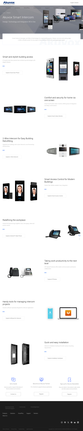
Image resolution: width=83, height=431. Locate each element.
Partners (56, 8)
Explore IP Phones (52, 279)
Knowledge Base (35, 407)
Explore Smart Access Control (55, 196)
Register (41, 394)
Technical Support (9, 408)
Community (22, 407)
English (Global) (74, 2)
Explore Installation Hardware (55, 358)
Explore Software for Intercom (13, 318)
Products (8, 8)
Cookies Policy (21, 429)
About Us (65, 8)
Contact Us (13, 394)
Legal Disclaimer (29, 429)
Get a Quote (13, 384)
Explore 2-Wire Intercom (12, 157)
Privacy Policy (14, 429)
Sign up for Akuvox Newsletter (69, 384)
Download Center (9, 407)
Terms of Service (6, 429)
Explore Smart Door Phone (12, 72)
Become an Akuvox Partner (41, 384)
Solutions (17, 8)
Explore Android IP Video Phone (14, 236)
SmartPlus (27, 8)
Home (4, 12)
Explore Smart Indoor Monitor (55, 116)
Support (47, 8)
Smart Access (37, 8)
